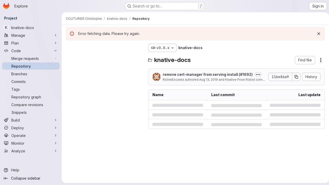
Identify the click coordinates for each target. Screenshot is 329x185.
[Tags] (31, 89)
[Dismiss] (317, 34)
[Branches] (31, 73)
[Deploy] (31, 127)
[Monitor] (31, 143)
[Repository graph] (31, 96)
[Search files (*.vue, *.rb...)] (104, 58)
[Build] (31, 120)
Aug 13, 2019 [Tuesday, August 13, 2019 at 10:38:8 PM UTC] (208, 79)
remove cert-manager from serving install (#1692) (208, 74)
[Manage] (31, 35)
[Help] (31, 170)
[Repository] (31, 66)
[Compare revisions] (31, 104)
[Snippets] (31, 112)
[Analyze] (31, 150)
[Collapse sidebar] (31, 178)
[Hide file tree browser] (70, 48)
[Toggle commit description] (258, 74)
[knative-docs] (31, 27)
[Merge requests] (31, 58)
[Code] (31, 50)
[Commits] (31, 81)
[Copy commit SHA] (294, 77)
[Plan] (31, 43)
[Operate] (31, 135)
